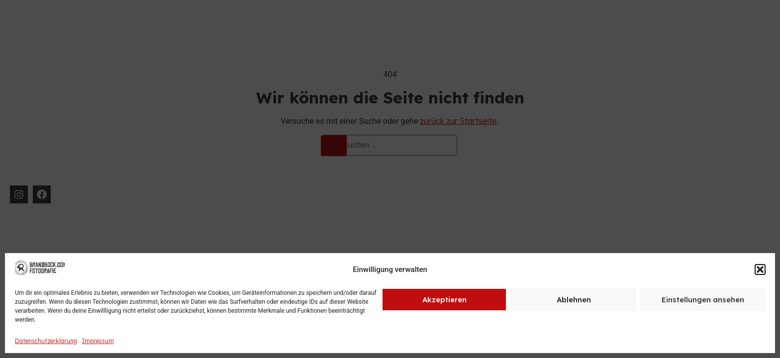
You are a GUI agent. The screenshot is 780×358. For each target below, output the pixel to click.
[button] (760, 269)
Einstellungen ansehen (703, 299)
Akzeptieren (444, 299)
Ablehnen (574, 299)
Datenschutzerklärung (46, 341)
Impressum (98, 341)
